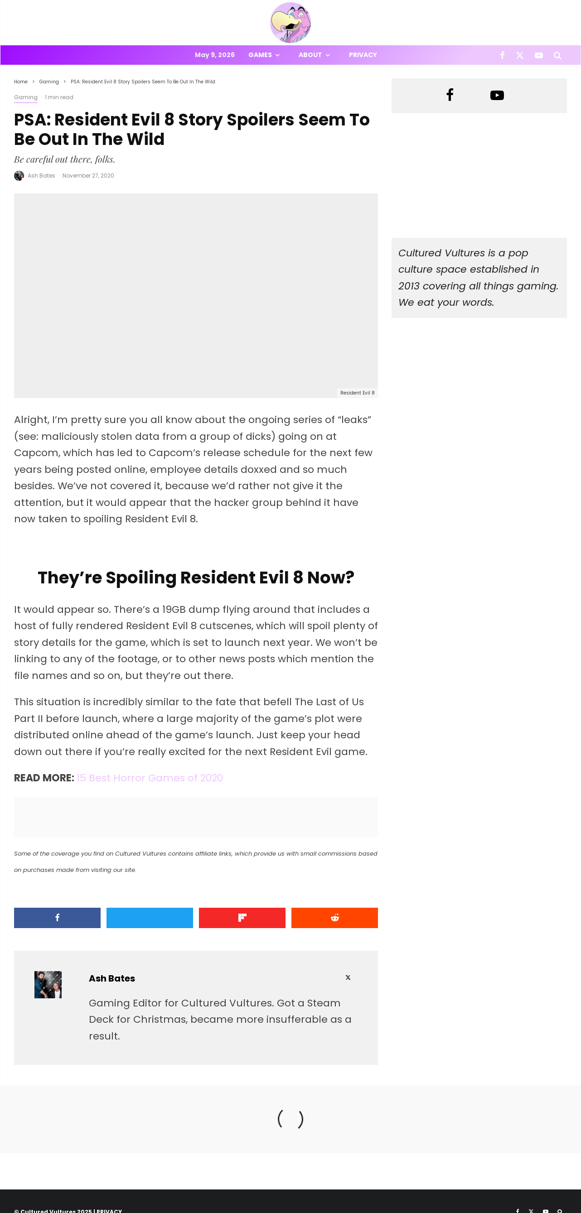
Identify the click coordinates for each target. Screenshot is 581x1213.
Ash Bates (41, 175)
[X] (519, 55)
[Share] (57, 918)
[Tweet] (150, 918)
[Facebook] (502, 55)
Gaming (26, 97)
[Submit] (334, 918)
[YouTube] (538, 55)
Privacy (363, 54)
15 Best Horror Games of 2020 (150, 778)
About (310, 54)
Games (260, 54)
